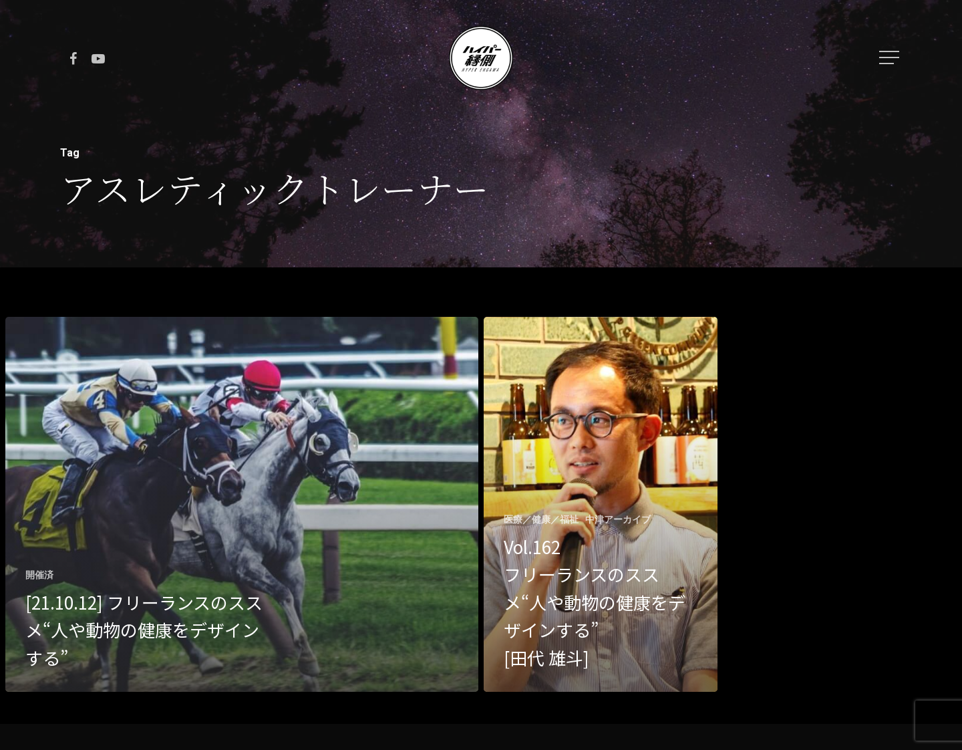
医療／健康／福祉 (541, 519)
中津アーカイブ (618, 519)
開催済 (39, 575)
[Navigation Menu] (890, 57)
